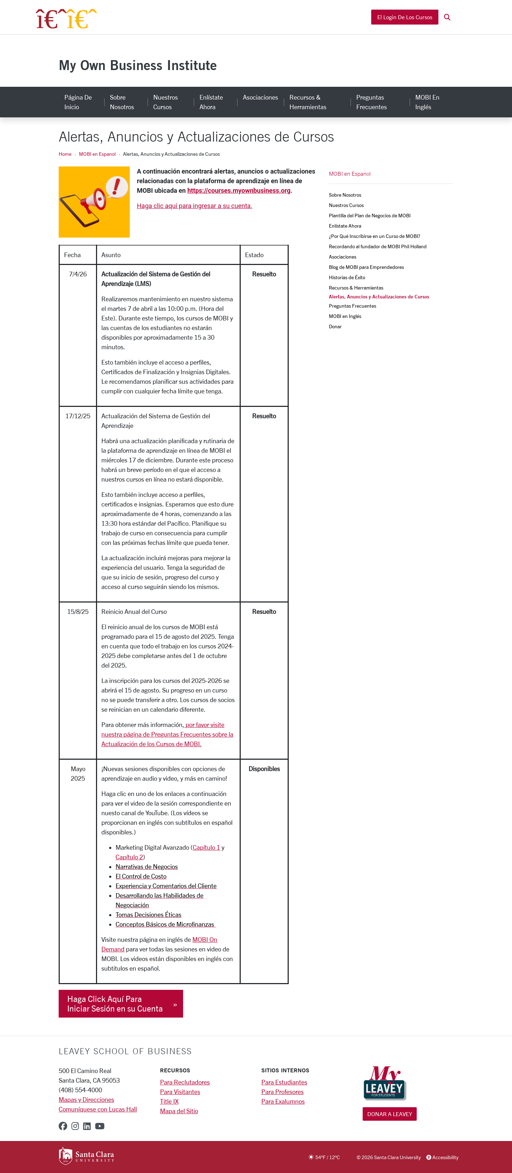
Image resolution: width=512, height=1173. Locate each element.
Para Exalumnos (283, 1101)
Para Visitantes (180, 1091)
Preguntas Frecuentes (352, 306)
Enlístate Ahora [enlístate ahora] (211, 102)
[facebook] (63, 1126)
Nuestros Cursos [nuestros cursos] (165, 102)
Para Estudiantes (284, 1082)
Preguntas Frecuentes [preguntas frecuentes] (371, 102)
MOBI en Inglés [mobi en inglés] (427, 102)
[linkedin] (87, 1126)
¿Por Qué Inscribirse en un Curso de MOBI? (374, 236)
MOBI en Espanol (97, 154)
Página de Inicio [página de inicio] (78, 102)
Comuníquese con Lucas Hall (98, 1109)
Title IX (169, 1101)
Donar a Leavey (389, 1113)
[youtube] (100, 1126)
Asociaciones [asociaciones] (260, 97)
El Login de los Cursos (404, 17)
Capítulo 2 (129, 856)
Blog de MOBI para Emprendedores (366, 267)
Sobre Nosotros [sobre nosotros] (122, 102)
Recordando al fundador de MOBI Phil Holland (378, 246)
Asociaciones (342, 257)
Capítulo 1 (206, 847)
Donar (335, 326)
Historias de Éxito (347, 277)
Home (65, 154)
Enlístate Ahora (345, 226)
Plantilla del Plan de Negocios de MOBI (370, 215)
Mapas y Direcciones (86, 1099)
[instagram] (75, 1126)
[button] (447, 17)
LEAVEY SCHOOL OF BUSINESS (125, 1051)
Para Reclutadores (185, 1082)
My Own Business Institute (138, 65)
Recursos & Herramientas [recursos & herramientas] (307, 102)
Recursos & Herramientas (356, 288)
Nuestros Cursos (346, 205)
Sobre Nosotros (345, 195)
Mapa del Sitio (179, 1110)
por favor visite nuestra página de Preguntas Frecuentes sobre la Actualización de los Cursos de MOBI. (167, 734)
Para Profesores (282, 1091)
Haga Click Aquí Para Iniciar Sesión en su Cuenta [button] (115, 1003)
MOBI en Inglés (345, 316)
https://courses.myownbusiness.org (238, 190)
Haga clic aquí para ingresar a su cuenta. (194, 205)
